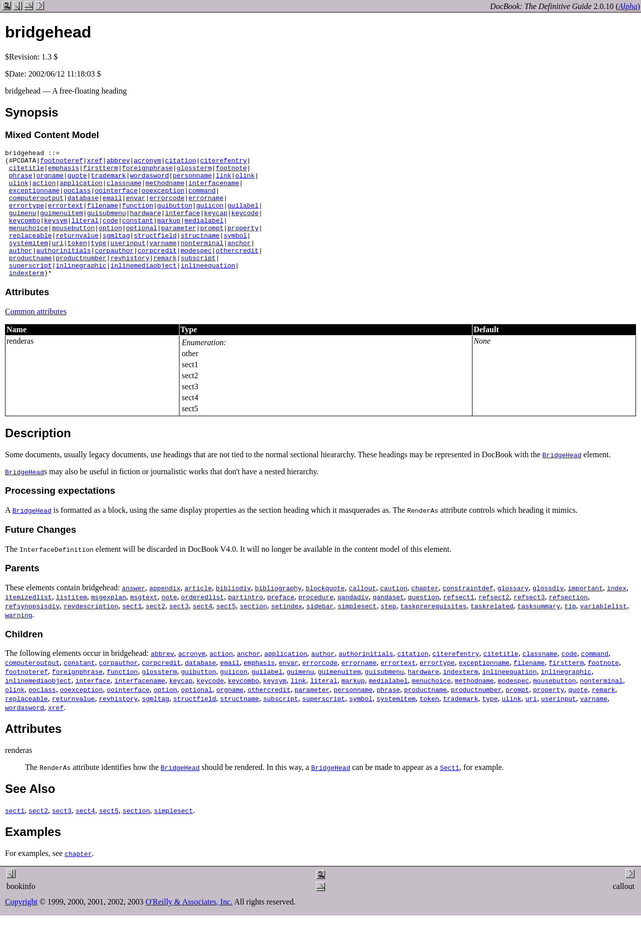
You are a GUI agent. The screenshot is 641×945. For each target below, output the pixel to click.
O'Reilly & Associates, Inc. (189, 927)
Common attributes (35, 337)
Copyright (21, 927)
